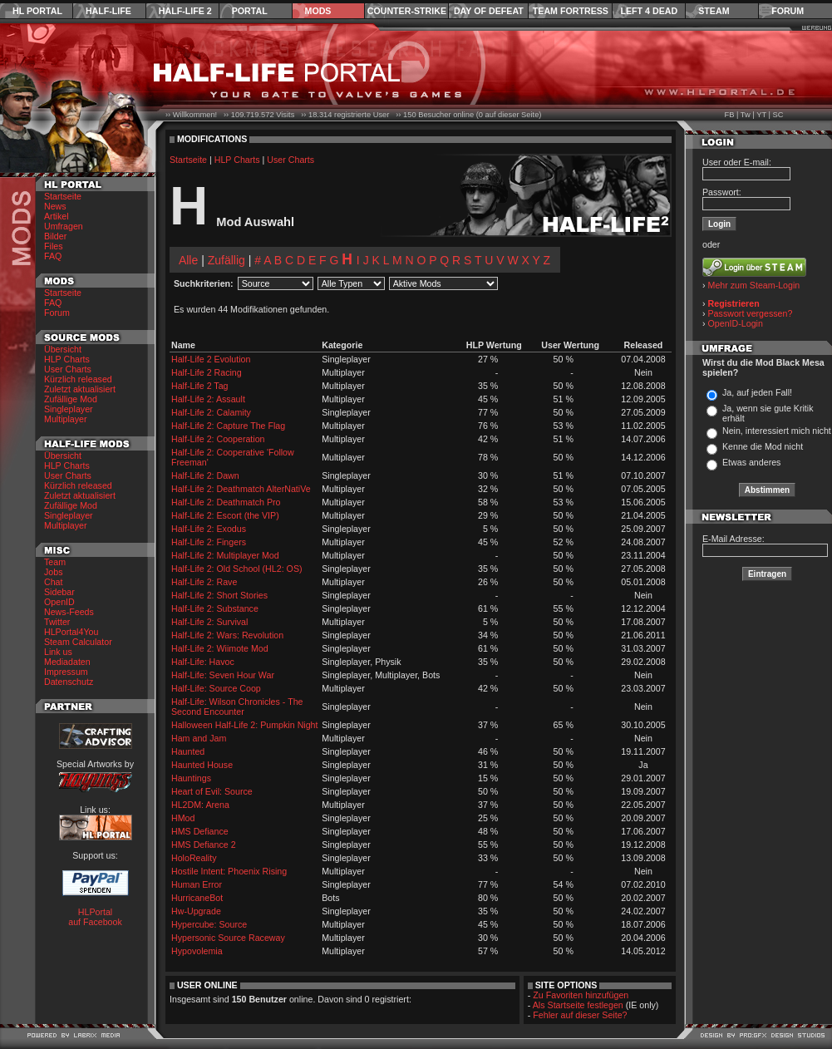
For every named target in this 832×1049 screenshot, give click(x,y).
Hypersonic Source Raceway (228, 938)
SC (778, 115)
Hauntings (191, 778)
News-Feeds (69, 612)
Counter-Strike (406, 11)
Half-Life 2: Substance (214, 608)
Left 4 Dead (648, 11)
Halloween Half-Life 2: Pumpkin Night (244, 725)
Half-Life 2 (185, 11)
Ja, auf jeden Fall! (757, 392)
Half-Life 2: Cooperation (218, 439)
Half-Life (108, 11)
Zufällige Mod (70, 399)
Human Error (196, 884)
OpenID (59, 602)
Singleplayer (68, 409)
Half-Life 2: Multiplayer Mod (225, 555)
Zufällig (226, 260)
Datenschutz (68, 682)
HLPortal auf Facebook (95, 917)
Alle (188, 260)
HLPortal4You (71, 632)
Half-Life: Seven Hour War (222, 675)
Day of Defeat (489, 11)
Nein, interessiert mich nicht (776, 431)
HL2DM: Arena (200, 805)
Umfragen (63, 226)
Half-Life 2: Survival (209, 622)
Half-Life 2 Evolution (210, 359)
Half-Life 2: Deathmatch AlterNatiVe (241, 489)
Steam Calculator (78, 642)
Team (55, 562)
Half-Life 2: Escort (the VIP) (225, 515)
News (55, 206)
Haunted (187, 751)
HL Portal (37, 11)
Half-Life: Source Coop (216, 688)
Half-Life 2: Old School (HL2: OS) (237, 569)
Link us (58, 652)
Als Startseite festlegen (578, 1005)
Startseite (62, 196)
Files (53, 246)
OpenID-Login (735, 323)
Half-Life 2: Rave (204, 582)
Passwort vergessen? (750, 313)
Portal (250, 11)
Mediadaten (67, 662)
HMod (182, 818)
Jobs (53, 572)
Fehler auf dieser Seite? (580, 1015)
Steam (713, 11)
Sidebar (59, 592)
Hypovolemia (197, 951)
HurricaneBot (197, 898)
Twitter (57, 622)
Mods (318, 11)
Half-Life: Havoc (202, 662)
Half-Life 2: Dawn (205, 475)
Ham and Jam (198, 738)
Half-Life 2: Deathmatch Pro (226, 502)
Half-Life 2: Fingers (208, 542)
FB (729, 115)
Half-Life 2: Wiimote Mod (219, 648)
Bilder (55, 236)
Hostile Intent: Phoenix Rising (229, 871)
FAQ (53, 256)
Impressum (66, 672)
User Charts (67, 369)
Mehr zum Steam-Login (754, 285)
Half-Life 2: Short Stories (219, 595)
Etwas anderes (751, 462)
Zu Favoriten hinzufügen (580, 995)
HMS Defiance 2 (203, 845)
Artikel (56, 216)
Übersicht (62, 349)
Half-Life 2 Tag (200, 386)
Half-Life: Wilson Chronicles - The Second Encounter (237, 707)
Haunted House (202, 765)
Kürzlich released (78, 379)
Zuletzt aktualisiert (80, 389)
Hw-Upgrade (196, 911)
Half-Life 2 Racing (206, 372)
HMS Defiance (200, 831)
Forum (787, 11)
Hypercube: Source (209, 924)
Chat (53, 582)
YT (761, 115)
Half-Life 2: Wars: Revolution (227, 635)
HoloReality (194, 858)
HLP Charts (67, 359)
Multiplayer (65, 419)
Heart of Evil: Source (212, 791)
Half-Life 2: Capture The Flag (228, 426)
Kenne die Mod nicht (762, 446)
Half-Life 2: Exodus (208, 529)
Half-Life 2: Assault (208, 399)
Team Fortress (570, 11)
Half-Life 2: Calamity (211, 412)
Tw (746, 115)
